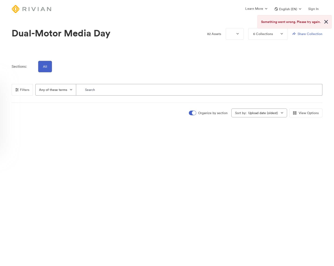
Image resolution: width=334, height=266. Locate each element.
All (45, 66)
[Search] (199, 90)
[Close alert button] (326, 22)
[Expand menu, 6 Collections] (278, 34)
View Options (306, 113)
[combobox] (55, 90)
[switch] (208, 113)
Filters (22, 90)
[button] (288, 9)
